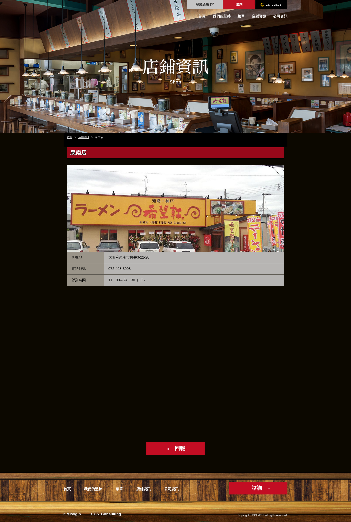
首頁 (201, 16)
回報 (175, 448)
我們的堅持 (222, 16)
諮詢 (239, 4)
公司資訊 (280, 16)
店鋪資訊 (259, 16)
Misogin (72, 514)
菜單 (241, 16)
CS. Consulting (106, 514)
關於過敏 (205, 4)
